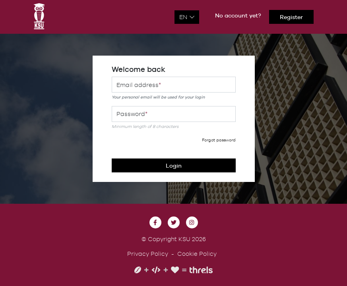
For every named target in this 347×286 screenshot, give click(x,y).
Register (291, 17)
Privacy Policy (147, 253)
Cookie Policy (197, 253)
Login (174, 165)
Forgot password (219, 139)
